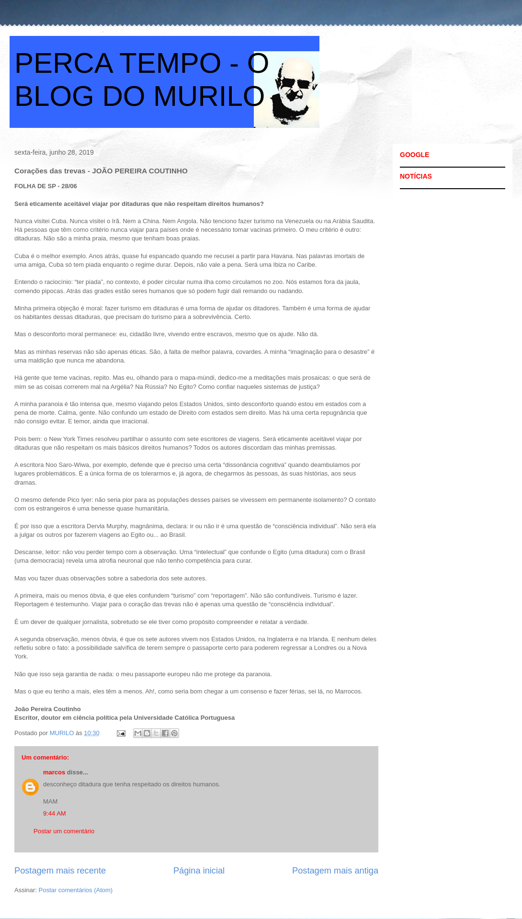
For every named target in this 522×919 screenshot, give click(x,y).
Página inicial (199, 870)
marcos (54, 772)
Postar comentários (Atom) (76, 890)
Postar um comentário (64, 831)
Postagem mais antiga (335, 870)
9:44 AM (54, 813)
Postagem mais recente (60, 870)
